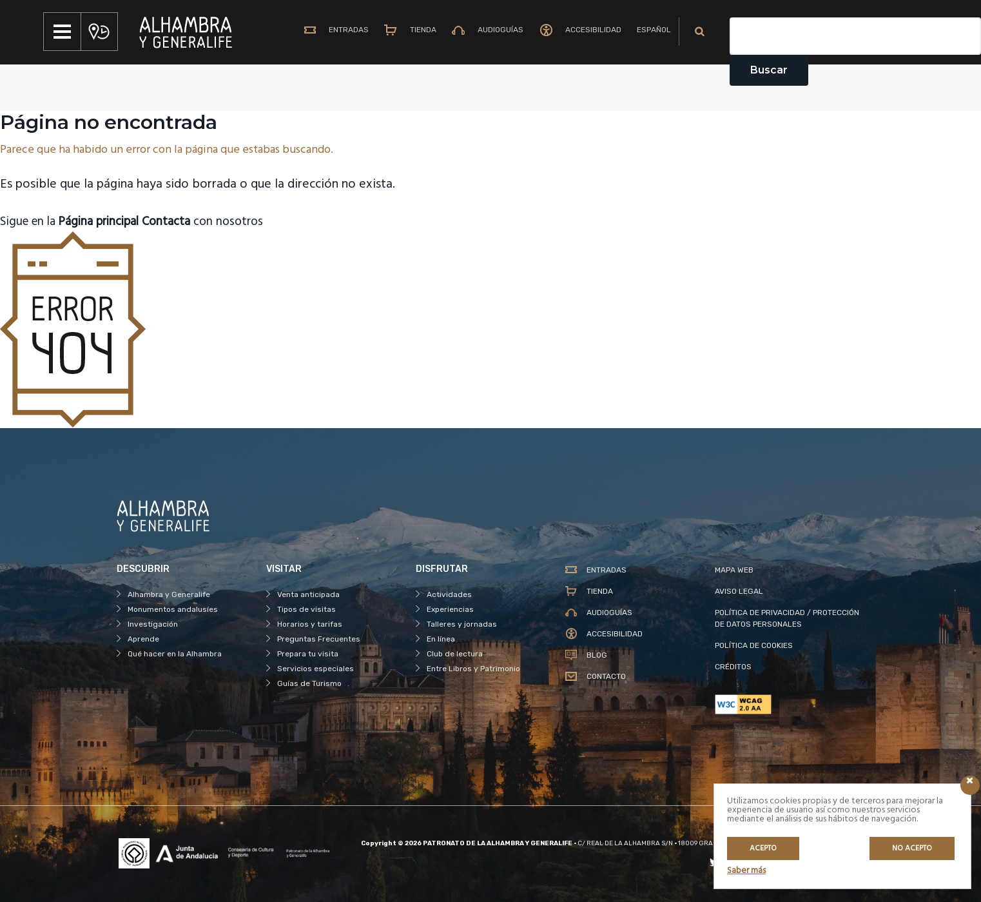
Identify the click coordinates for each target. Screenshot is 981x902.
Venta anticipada (308, 594)
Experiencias (450, 609)
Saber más (746, 870)
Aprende (143, 638)
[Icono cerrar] (970, 785)
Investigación (153, 624)
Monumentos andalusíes (173, 609)
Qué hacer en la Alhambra (175, 653)
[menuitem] (649, 32)
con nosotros (216, 221)
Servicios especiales (315, 668)
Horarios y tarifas (309, 624)
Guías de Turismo (309, 683)
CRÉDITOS (733, 666)
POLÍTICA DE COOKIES (754, 645)
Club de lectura (455, 653)
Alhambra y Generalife (169, 594)
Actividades (449, 594)
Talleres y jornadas (462, 624)
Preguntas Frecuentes (318, 638)
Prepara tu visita (307, 653)
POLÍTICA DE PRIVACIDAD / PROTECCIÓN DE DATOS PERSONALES (787, 618)
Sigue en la (75, 221)
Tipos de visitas (306, 609)
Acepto (763, 848)
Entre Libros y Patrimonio (473, 668)
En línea (441, 638)
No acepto (912, 848)
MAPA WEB (734, 569)
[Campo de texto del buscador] (855, 36)
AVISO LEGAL (739, 591)
